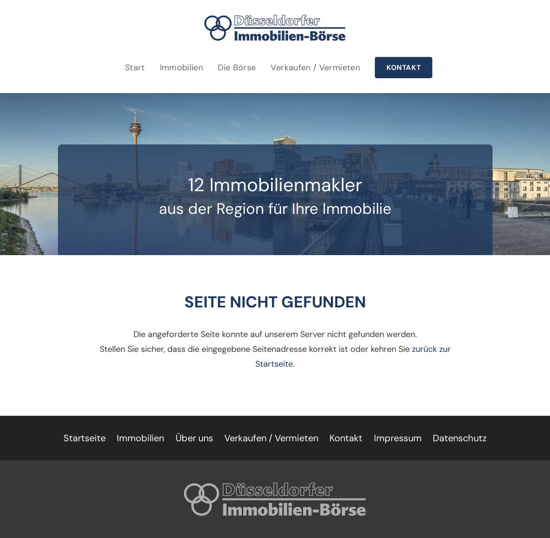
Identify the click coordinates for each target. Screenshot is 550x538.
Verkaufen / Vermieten (315, 67)
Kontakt (403, 67)
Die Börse (237, 67)
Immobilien (181, 67)
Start (135, 67)
